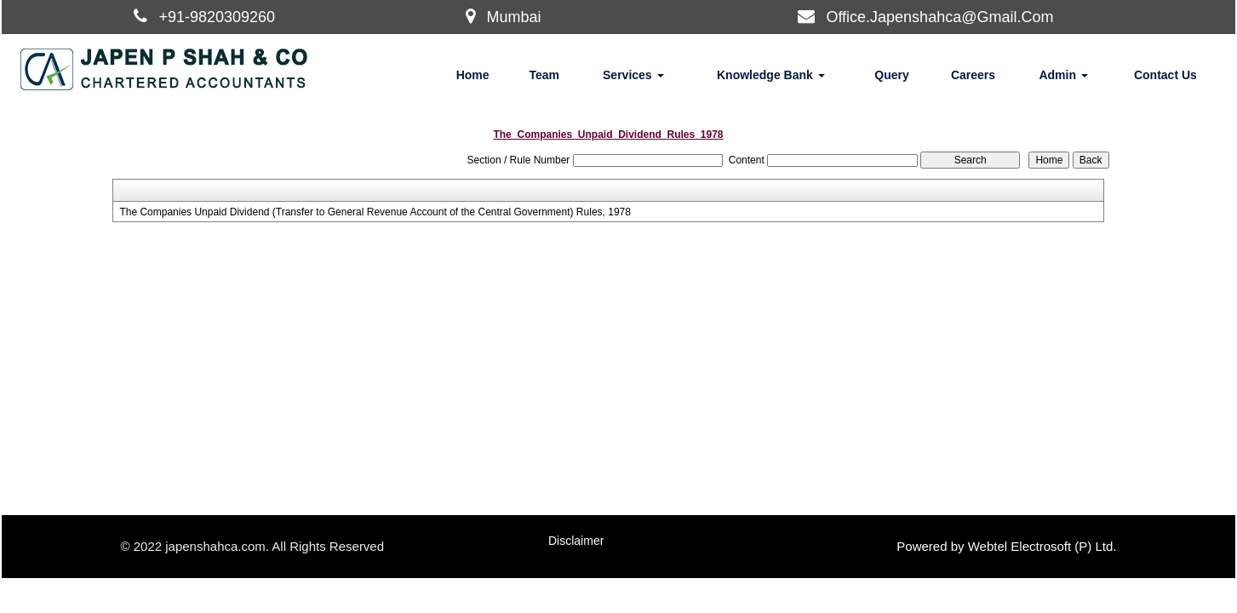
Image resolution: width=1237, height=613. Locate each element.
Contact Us (1165, 75)
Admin (1063, 75)
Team (544, 75)
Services (633, 75)
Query (891, 75)
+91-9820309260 (216, 17)
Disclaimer (576, 540)
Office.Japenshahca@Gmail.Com (939, 17)
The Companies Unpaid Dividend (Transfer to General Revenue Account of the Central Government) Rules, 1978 (375, 212)
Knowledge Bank (771, 75)
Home (473, 75)
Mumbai (513, 17)
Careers (973, 75)
